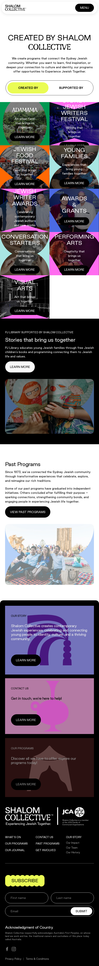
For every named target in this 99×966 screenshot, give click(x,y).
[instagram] (14, 949)
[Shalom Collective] (15, 8)
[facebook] (7, 949)
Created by (28, 87)
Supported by (71, 87)
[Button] (84, 8)
